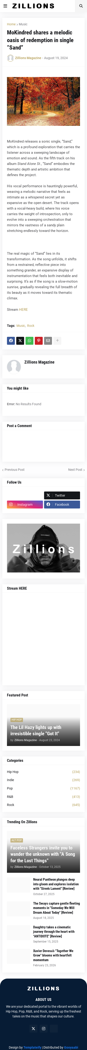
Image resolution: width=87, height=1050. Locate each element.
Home (11, 24)
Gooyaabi (71, 1047)
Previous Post (15, 469)
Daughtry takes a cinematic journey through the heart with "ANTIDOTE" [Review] (53, 931)
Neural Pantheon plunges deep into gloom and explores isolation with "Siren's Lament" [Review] (56, 884)
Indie (43, 780)
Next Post (75, 469)
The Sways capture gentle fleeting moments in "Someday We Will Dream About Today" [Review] (56, 908)
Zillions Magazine (39, 362)
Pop (43, 788)
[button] (5, 6)
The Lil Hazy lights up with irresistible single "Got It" (35, 730)
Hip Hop (43, 772)
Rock (30, 325)
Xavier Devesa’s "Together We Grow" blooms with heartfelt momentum (53, 955)
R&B (43, 797)
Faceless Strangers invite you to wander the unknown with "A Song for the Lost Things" (42, 854)
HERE (23, 310)
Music (23, 24)
